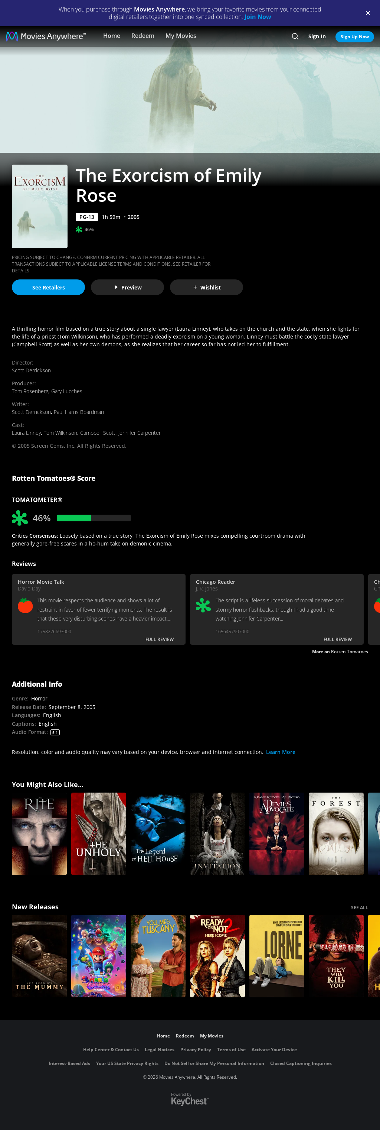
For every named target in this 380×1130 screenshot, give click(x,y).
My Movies (181, 36)
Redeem (142, 36)
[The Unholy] (98, 834)
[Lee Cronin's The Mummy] (39, 956)
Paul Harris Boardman (79, 411)
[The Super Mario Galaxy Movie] (98, 956)
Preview (128, 287)
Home (111, 36)
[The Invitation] (217, 834)
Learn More (280, 751)
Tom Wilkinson (60, 432)
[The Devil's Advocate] (276, 834)
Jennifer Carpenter (139, 432)
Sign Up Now (355, 36)
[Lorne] (276, 956)
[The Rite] (39, 834)
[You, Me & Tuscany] (158, 956)
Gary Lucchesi (67, 391)
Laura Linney (26, 432)
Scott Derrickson (31, 370)
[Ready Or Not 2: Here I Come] (217, 956)
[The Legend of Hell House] (158, 834)
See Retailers (48, 287)
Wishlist (207, 287)
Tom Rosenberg (30, 391)
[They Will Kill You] (336, 956)
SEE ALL (359, 907)
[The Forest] (336, 834)
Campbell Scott (97, 432)
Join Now (258, 17)
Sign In (317, 36)
